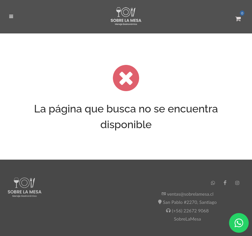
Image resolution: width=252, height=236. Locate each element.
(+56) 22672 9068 (190, 210)
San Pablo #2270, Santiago (190, 202)
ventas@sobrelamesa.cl (190, 194)
